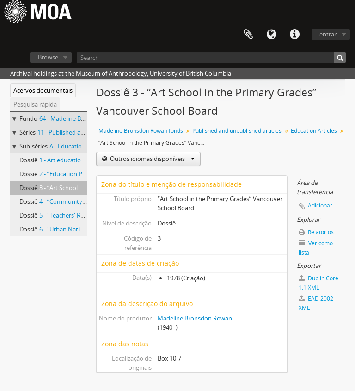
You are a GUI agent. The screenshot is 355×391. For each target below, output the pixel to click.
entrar (328, 34)
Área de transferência (248, 34)
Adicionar (320, 205)
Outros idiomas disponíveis (152, 158)
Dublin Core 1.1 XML (318, 282)
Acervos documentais (43, 90)
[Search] (211, 57)
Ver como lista (316, 247)
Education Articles (314, 131)
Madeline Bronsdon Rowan (195, 318)
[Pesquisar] (340, 57)
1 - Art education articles (72, 160)
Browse (48, 57)
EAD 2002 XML (316, 303)
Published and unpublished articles (237, 131)
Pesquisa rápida (35, 104)
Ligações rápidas (294, 34)
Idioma (271, 34)
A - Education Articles (78, 146)
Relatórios (316, 232)
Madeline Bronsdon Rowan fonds (140, 131)
